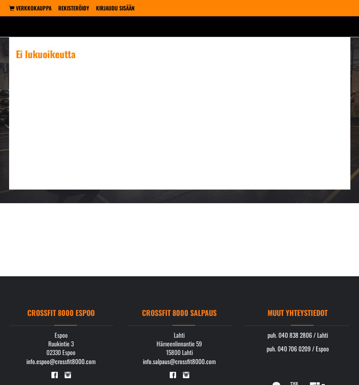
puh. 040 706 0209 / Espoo (298, 348)
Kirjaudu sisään (115, 8)
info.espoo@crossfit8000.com (61, 361)
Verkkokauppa (30, 8)
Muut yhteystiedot (298, 312)
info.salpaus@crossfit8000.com (179, 361)
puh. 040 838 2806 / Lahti (298, 335)
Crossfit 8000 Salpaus (179, 312)
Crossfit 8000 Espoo (61, 312)
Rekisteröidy (73, 8)
